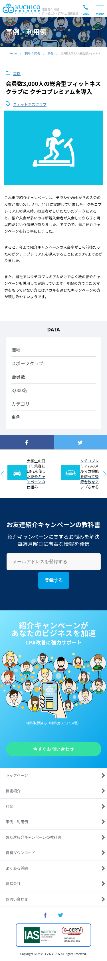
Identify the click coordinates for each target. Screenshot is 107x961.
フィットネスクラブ (30, 104)
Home (13, 53)
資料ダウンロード (20, 852)
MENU (100, 13)
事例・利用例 (32, 53)
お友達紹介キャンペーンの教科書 (33, 837)
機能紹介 (13, 790)
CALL (85, 13)
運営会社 (13, 883)
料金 (9, 806)
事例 (50, 53)
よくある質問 (17, 868)
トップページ (17, 775)
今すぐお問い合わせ (53, 749)
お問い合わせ (17, 899)
